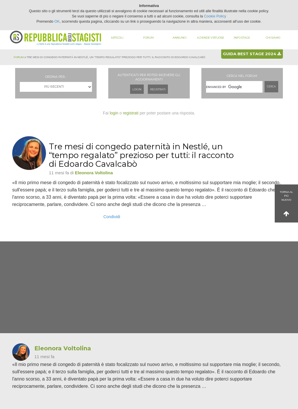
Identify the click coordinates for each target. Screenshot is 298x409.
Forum (148, 37)
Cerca (271, 86)
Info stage (242, 37)
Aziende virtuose (210, 37)
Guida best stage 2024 (252, 53)
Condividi (111, 216)
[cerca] (234, 87)
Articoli (117, 37)
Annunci (180, 37)
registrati (131, 113)
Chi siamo (273, 37)
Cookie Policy (215, 16)
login (114, 113)
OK (57, 21)
